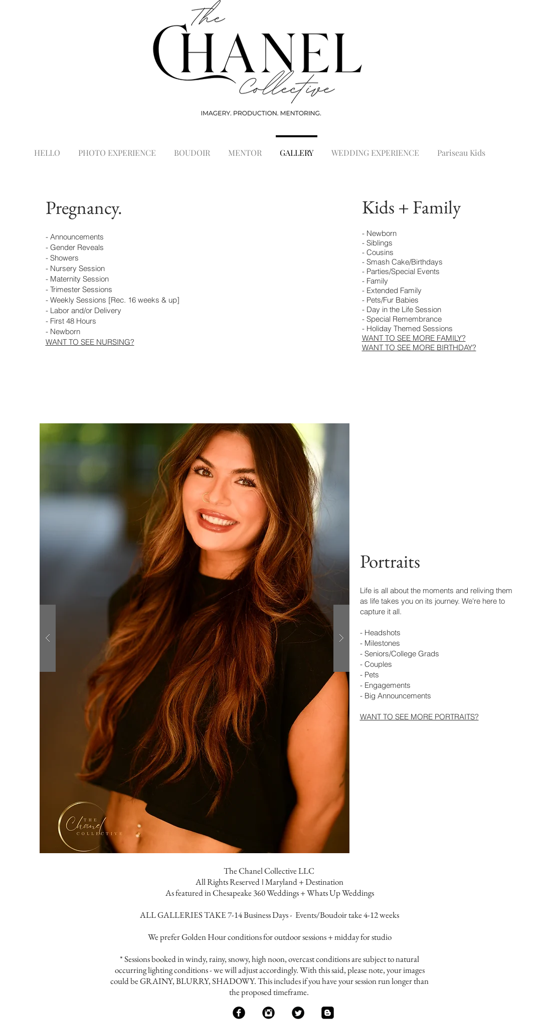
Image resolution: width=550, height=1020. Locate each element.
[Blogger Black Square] (327, 1012)
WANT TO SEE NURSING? (90, 342)
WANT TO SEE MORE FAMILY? (414, 338)
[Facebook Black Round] (239, 1012)
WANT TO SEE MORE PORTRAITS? (419, 716)
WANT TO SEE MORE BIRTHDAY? (419, 347)
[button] (194, 638)
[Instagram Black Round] (268, 1012)
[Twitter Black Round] (298, 1012)
